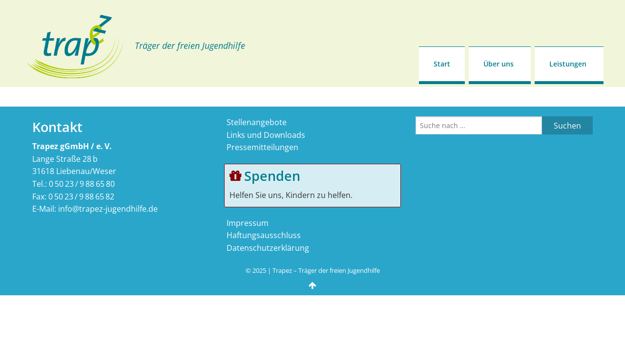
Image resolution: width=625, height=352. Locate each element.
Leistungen (567, 63)
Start (442, 63)
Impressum (248, 223)
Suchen (567, 125)
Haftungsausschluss (264, 235)
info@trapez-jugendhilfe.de (108, 208)
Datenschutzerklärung (268, 247)
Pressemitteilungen (262, 147)
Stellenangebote (257, 122)
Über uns (498, 63)
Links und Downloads (266, 135)
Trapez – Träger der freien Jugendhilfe (326, 270)
